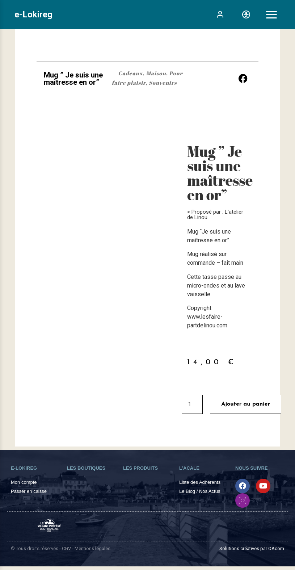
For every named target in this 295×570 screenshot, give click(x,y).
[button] (243, 78)
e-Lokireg (33, 14)
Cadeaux (130, 73)
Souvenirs (163, 82)
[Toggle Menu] (271, 14)
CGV (66, 548)
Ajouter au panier (245, 404)
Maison (156, 73)
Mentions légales (92, 548)
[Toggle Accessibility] (246, 14)
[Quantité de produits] (192, 404)
